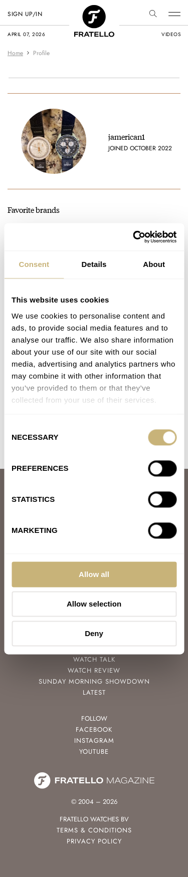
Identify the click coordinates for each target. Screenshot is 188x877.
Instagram (94, 740)
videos (170, 34)
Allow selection (94, 604)
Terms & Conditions (94, 830)
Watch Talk (94, 659)
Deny (94, 633)
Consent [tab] (34, 264)
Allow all (94, 574)
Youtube (94, 751)
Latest (94, 692)
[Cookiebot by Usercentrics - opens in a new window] (133, 236)
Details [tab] (94, 264)
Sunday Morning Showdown (94, 681)
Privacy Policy (94, 841)
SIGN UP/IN (25, 14)
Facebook (94, 729)
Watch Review (94, 670)
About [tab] (154, 264)
